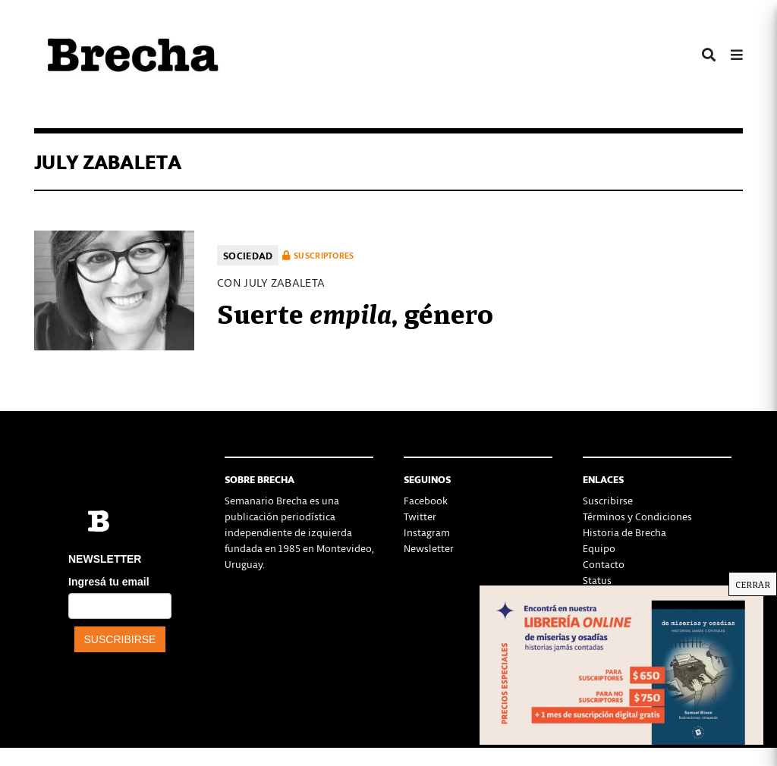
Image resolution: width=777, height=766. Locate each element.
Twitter (420, 516)
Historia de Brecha (624, 532)
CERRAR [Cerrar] (752, 584)
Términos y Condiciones (637, 516)
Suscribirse (608, 500)
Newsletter (429, 548)
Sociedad (247, 255)
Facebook (426, 500)
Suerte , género (355, 311)
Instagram (427, 532)
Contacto (603, 564)
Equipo (599, 548)
